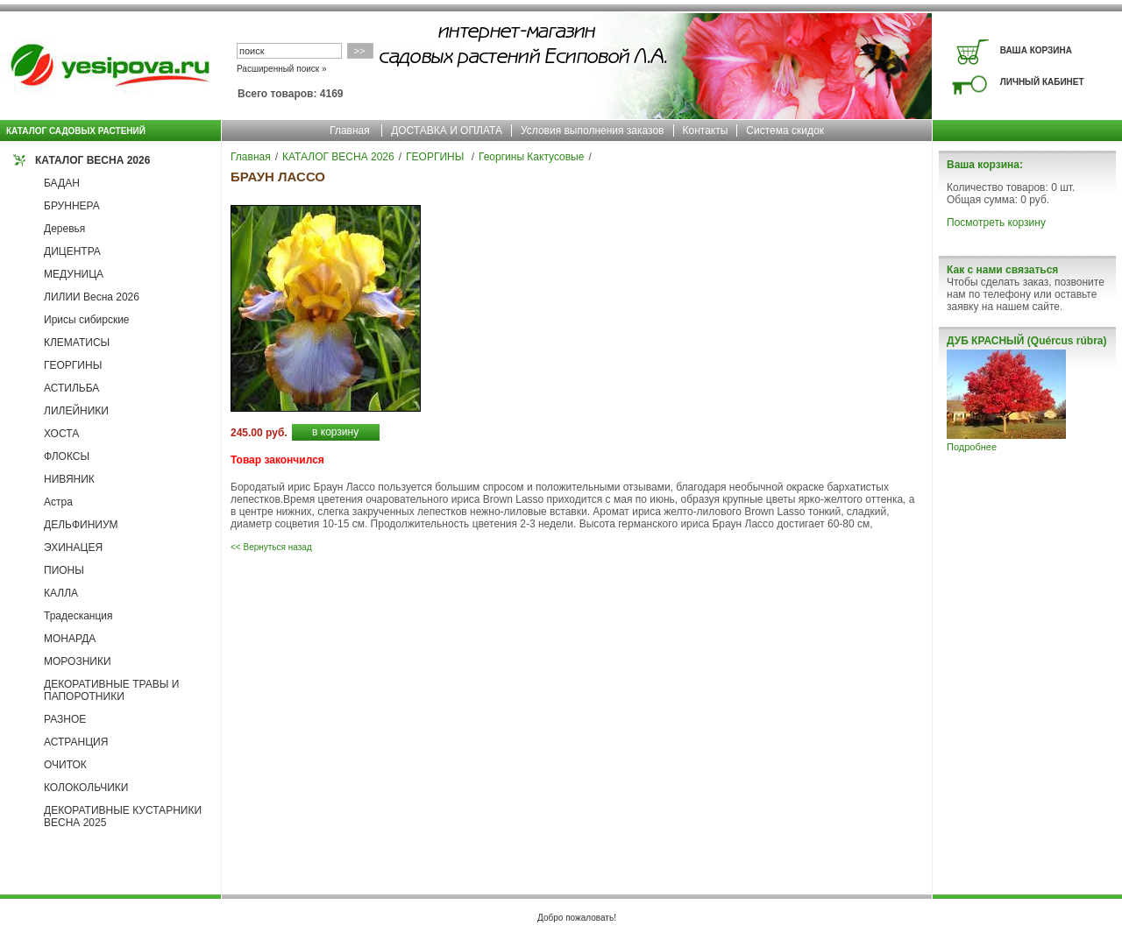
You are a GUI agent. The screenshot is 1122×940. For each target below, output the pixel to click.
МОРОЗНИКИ (77, 661)
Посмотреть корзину (996, 222)
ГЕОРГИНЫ (73, 365)
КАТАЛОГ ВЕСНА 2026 (92, 160)
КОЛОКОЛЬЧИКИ (86, 787)
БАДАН (62, 183)
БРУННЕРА (72, 206)
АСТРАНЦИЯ (76, 742)
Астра (58, 502)
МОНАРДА (70, 639)
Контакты (705, 130)
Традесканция (78, 616)
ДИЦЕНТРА (72, 251)
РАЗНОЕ (65, 719)
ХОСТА (61, 434)
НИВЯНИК (69, 479)
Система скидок (785, 130)
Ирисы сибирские (87, 320)
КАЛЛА (61, 593)
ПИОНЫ (64, 570)
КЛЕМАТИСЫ (77, 342)
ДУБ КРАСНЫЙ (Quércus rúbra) (1026, 341)
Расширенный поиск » (282, 69)
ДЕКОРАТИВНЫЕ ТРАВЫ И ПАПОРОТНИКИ (111, 690)
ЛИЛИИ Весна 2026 (91, 297)
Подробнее (972, 447)
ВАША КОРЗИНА (1036, 50)
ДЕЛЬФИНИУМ (81, 525)
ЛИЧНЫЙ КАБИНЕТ (1042, 82)
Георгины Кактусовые (531, 157)
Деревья (64, 229)
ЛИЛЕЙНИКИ (76, 411)
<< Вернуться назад (271, 547)
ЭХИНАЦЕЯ (73, 547)
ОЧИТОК (65, 765)
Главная (350, 130)
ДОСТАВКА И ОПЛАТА (446, 130)
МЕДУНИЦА (73, 274)
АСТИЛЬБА (71, 388)
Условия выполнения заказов (592, 130)
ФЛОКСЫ (66, 456)
